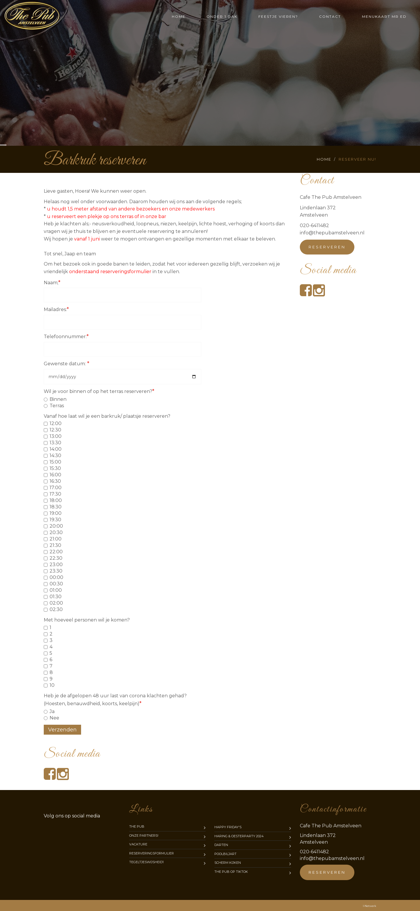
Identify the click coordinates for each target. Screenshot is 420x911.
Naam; (52, 282)
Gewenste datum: (66, 363)
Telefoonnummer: (66, 336)
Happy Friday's (228, 827)
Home (179, 16)
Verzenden (62, 729)
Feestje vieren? (278, 16)
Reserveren (327, 247)
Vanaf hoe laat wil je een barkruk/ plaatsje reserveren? (107, 416)
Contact (330, 16)
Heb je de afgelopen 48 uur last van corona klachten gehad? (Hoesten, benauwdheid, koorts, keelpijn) (115, 700)
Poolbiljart (225, 854)
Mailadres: (56, 309)
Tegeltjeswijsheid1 (146, 862)
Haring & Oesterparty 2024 (239, 836)
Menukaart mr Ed (384, 16)
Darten (221, 845)
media (72, 816)
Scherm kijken (227, 863)
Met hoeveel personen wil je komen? (87, 620)
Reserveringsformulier (151, 853)
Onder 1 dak (221, 16)
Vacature (138, 844)
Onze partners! (143, 835)
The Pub (136, 826)
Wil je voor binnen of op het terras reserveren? (99, 391)
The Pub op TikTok (231, 872)
